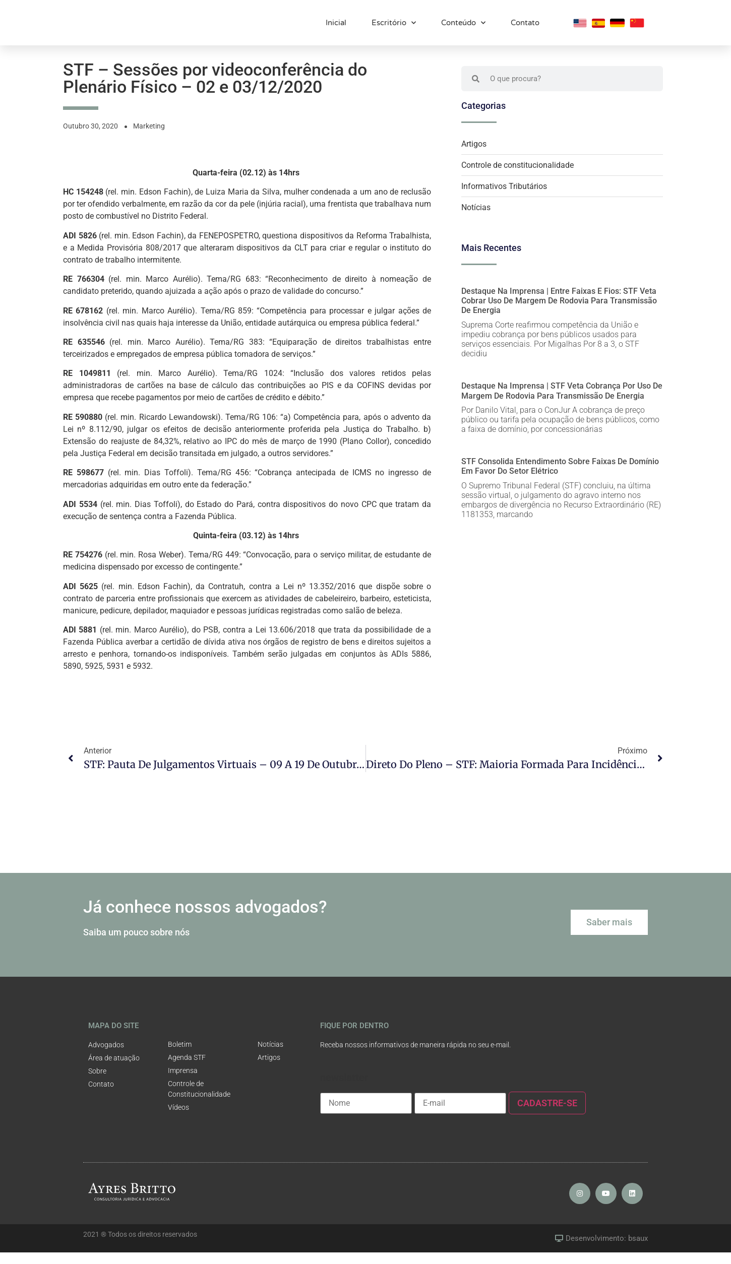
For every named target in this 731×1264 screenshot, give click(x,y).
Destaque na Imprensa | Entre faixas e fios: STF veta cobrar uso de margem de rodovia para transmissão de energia (559, 312)
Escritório (394, 27)
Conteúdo (463, 27)
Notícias (476, 219)
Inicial (336, 26)
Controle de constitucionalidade (517, 176)
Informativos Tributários (504, 198)
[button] (609, 933)
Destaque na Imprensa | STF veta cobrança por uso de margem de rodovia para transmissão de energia (561, 402)
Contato (525, 26)
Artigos (473, 155)
